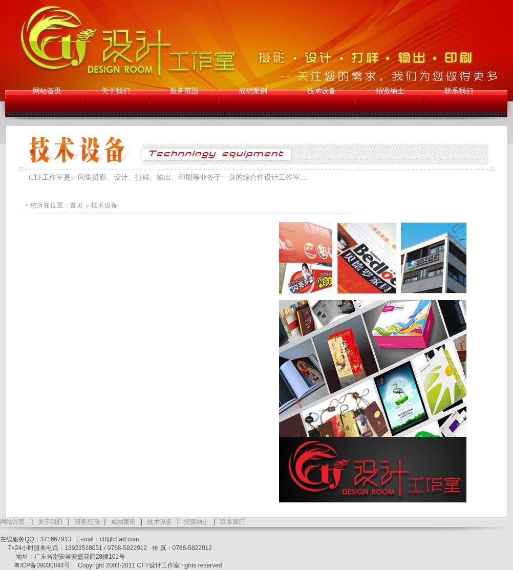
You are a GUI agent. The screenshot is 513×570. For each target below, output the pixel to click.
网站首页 (12, 521)
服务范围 (87, 521)
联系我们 (232, 521)
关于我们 (50, 521)
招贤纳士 (196, 521)
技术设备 (159, 521)
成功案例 (123, 521)
